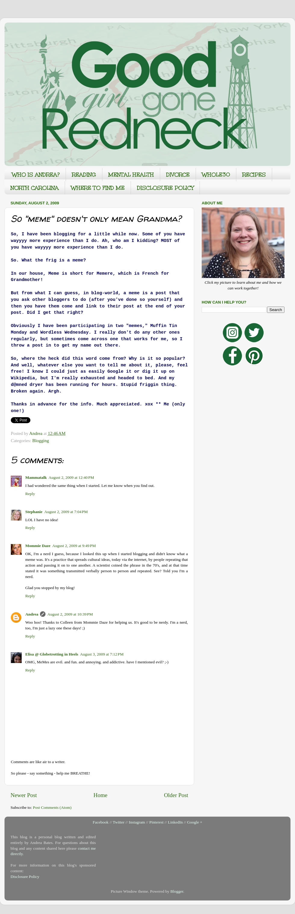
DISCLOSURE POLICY (165, 187)
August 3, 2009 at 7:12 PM (102, 654)
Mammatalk (36, 477)
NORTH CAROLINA (35, 187)
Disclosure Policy (25, 876)
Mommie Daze (38, 545)
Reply (30, 493)
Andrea (31, 614)
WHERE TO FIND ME (98, 187)
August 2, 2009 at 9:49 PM (74, 545)
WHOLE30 (216, 174)
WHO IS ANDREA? (36, 174)
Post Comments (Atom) (52, 807)
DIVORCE (178, 174)
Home (100, 795)
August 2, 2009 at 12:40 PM (71, 477)
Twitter (119, 822)
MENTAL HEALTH (131, 174)
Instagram (137, 822)
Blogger (176, 891)
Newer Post (24, 795)
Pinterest (156, 822)
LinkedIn (175, 822)
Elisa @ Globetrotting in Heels (51, 654)
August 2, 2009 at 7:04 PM (66, 511)
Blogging (40, 440)
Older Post (176, 795)
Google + (194, 822)
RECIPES (254, 174)
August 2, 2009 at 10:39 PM (70, 614)
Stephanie (33, 511)
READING (84, 174)
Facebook (100, 822)
